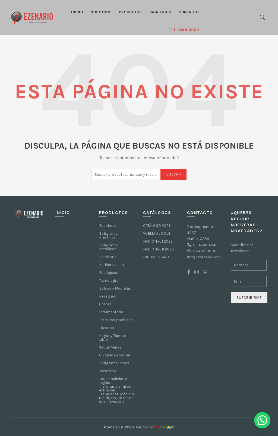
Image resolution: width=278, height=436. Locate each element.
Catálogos (160, 12)
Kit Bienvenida (111, 264)
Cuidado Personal (114, 355)
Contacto (189, 12)
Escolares (108, 225)
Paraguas (107, 296)
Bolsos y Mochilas (115, 288)
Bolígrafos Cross (114, 363)
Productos (130, 12)
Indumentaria (111, 312)
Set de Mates (110, 347)
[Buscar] (262, 17)
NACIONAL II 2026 (158, 249)
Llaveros (106, 327)
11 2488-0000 (184, 29)
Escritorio (107, 257)
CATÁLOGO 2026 (157, 225)
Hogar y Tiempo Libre (112, 337)
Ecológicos (108, 272)
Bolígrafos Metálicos (108, 247)
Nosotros (101, 12)
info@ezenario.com (204, 257)
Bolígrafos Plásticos (108, 235)
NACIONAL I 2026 (158, 241)
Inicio (77, 12)
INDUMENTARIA (156, 257)
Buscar (173, 174)
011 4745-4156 (204, 245)
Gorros (105, 304)
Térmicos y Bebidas (116, 320)
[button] (262, 420)
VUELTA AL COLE (156, 233)
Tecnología (108, 280)
